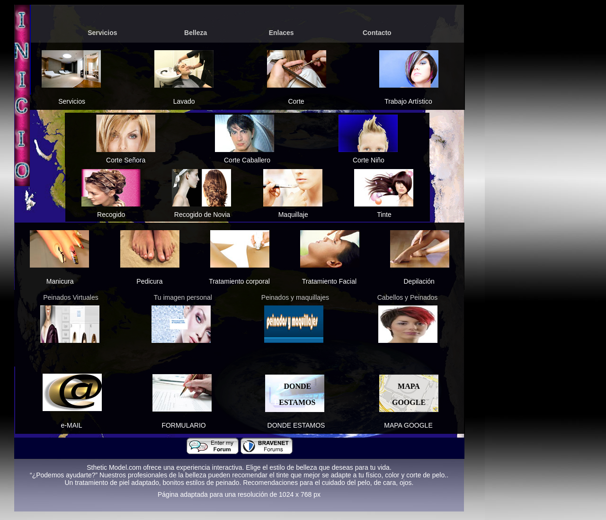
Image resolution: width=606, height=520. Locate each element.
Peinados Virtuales (70, 297)
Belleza (195, 32)
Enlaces (281, 32)
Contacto (377, 32)
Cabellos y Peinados (407, 297)
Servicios (102, 32)
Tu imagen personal (183, 297)
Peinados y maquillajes (295, 297)
